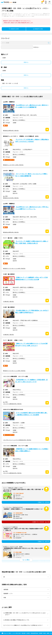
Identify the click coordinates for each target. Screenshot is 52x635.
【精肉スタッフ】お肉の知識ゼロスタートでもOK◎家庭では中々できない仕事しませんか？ (31, 344)
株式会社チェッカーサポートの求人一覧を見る (13, 164)
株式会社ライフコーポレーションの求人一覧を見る (14, 268)
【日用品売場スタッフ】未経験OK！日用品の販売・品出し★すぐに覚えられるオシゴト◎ (31, 380)
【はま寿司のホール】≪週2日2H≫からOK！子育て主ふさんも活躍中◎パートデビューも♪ (32, 208)
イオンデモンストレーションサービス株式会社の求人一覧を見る (17, 439)
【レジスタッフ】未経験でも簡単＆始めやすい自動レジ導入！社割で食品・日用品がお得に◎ (31, 242)
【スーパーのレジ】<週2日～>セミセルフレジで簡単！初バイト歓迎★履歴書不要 (31, 175)
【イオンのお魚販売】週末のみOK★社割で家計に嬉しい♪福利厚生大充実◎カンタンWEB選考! (31, 414)
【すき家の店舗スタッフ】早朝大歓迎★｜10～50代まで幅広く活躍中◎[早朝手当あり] (31, 311)
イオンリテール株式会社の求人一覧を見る (12, 403)
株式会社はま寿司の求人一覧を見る (11, 130)
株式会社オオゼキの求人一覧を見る (11, 197)
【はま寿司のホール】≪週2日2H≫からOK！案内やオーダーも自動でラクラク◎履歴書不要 (32, 106)
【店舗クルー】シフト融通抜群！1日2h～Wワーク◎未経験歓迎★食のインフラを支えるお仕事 (31, 278)
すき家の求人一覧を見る (8, 301)
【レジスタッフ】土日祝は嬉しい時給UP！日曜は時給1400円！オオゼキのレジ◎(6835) (32, 140)
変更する (26, 62)
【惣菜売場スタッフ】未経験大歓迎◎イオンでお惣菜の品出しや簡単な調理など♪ (31, 450)
